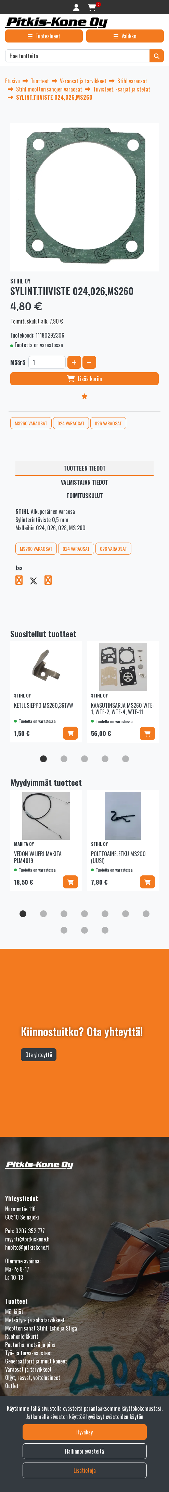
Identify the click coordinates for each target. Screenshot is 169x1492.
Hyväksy (84, 1432)
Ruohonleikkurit (21, 1336)
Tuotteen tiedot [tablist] (85, 468)
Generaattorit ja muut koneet (36, 1361)
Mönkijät (14, 1312)
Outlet (11, 1386)
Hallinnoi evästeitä (84, 1451)
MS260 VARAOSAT (31, 423)
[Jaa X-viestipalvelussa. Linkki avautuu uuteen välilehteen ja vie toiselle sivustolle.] (36, 581)
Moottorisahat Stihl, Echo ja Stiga (41, 1328)
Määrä (17, 362)
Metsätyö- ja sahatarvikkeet (35, 1320)
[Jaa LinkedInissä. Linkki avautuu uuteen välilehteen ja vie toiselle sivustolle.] (50, 581)
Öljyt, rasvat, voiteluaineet (32, 1377)
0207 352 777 (30, 1231)
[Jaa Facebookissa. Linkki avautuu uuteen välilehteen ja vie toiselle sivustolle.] (22, 581)
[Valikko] (125, 36)
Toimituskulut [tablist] (84, 496)
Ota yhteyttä (38, 1055)
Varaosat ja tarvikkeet (28, 1369)
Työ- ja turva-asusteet (28, 1353)
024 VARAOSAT (70, 423)
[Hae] (77, 55)
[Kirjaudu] (77, 7)
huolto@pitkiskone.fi (27, 1247)
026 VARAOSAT (108, 423)
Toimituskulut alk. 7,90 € (37, 321)
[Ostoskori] (92, 7)
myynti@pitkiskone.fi (27, 1239)
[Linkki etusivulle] (56, 22)
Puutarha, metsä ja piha (30, 1345)
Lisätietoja (85, 1470)
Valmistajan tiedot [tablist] (84, 482)
